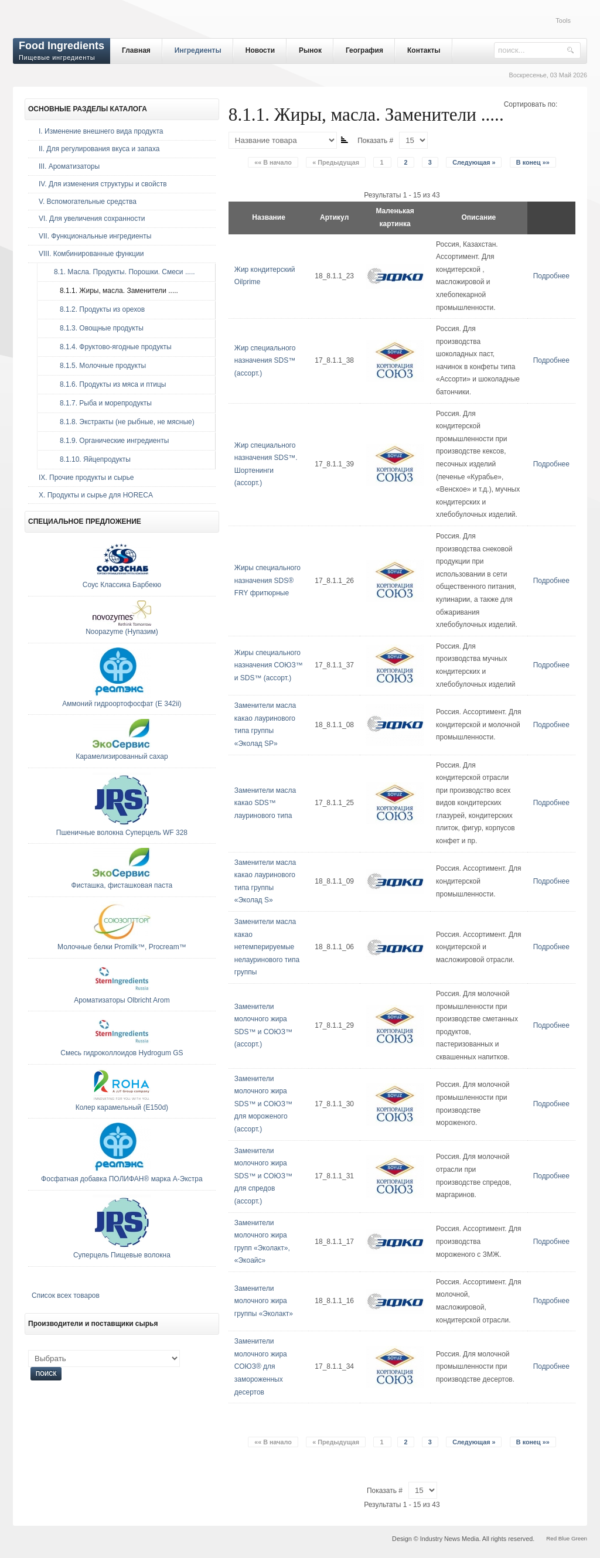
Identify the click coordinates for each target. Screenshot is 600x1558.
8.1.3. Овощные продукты (96, 328)
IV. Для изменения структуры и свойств (103, 184)
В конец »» (533, 162)
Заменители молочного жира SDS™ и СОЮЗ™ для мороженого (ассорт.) (263, 1104)
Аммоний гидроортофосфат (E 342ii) (121, 704)
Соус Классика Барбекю (122, 585)
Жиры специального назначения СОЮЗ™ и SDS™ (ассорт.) (268, 665)
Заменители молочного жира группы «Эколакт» (263, 1301)
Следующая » (473, 162)
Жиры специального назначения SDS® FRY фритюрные (267, 580)
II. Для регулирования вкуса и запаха (99, 149)
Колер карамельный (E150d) (122, 1107)
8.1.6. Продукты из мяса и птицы (107, 384)
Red (551, 1538)
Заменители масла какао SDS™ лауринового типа (265, 803)
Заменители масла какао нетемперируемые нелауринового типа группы (266, 947)
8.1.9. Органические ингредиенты (108, 441)
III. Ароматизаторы (69, 166)
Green (579, 1538)
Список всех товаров (66, 1295)
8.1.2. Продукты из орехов (96, 309)
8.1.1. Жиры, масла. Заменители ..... (113, 291)
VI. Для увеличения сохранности (92, 218)
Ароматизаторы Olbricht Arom (121, 1000)
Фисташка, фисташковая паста (122, 885)
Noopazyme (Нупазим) (122, 632)
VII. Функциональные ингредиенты (95, 236)
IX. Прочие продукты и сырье (86, 477)
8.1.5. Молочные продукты (97, 366)
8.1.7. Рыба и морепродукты (100, 403)
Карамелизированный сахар (122, 756)
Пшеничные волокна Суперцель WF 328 (122, 833)
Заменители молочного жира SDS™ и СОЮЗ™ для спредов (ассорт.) (263, 1176)
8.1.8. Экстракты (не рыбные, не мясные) (121, 422)
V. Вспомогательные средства (88, 201)
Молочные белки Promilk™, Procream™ (121, 947)
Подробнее (551, 276)
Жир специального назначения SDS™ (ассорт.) (265, 360)
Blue (564, 1538)
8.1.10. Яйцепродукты (89, 459)
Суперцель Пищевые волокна (122, 1255)
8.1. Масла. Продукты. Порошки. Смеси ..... (121, 272)
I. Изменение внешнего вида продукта (101, 131)
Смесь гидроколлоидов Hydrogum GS (121, 1053)
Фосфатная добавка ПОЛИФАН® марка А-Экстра (122, 1179)
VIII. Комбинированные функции (91, 254)
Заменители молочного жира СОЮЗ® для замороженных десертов (260, 1366)
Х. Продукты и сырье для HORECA (96, 495)
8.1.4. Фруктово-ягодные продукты (110, 347)
